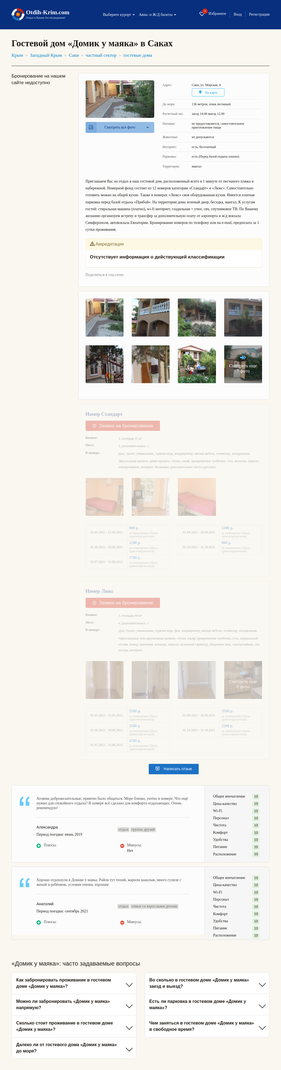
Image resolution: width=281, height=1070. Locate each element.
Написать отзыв (174, 769)
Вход (237, 14)
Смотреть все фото (112, 127)
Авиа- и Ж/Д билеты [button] (157, 15)
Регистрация (259, 14)
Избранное (212, 14)
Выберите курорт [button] (119, 15)
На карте (208, 92)
